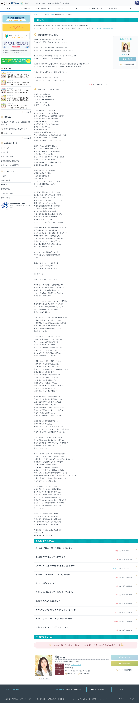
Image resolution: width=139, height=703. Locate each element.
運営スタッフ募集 (7, 156)
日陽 (123, 54)
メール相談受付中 (126, 670)
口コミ (60, 9)
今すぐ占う (125, 657)
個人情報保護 (5, 180)
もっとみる (27, 112)
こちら (12, 52)
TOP (8, 9)
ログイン (17, 27)
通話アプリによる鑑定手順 (10, 165)
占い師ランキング (95, 9)
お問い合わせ (5, 198)
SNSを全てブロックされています (15, 129)
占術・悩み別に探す (43, 9)
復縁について (8, 133)
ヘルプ (3, 176)
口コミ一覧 (5, 152)
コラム (130, 9)
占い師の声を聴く (45, 678)
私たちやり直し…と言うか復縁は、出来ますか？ (15, 123)
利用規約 (4, 184)
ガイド (78, 9)
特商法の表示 (5, 189)
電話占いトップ (39, 14)
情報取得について (7, 193)
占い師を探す (26, 9)
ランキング (5, 148)
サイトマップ (102, 699)
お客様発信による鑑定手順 (10, 161)
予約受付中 (125, 663)
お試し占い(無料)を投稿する (106, 28)
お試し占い (113, 9)
